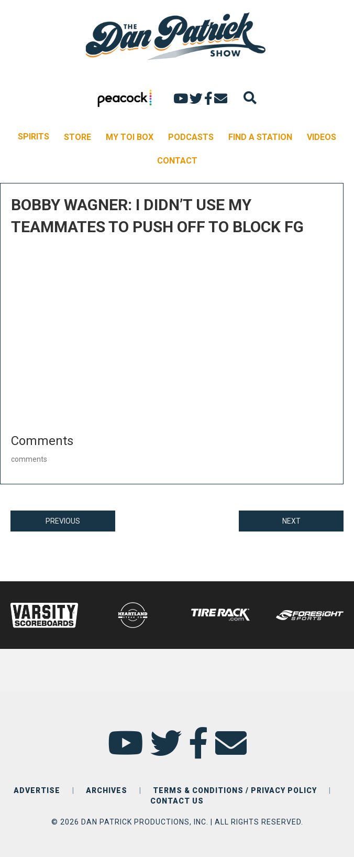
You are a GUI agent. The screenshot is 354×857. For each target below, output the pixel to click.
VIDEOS (321, 137)
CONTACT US (177, 801)
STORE (77, 137)
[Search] (250, 98)
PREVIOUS (63, 521)
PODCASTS (191, 137)
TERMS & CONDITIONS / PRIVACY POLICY (235, 790)
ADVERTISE (37, 790)
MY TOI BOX (129, 137)
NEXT (291, 521)
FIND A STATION (260, 137)
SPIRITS (33, 137)
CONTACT (177, 161)
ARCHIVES (106, 790)
